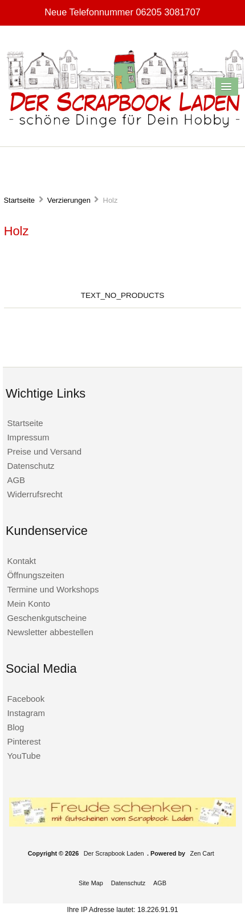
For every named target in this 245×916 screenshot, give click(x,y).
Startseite (19, 200)
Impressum (28, 437)
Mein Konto (28, 603)
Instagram (26, 713)
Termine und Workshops (53, 589)
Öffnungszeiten (35, 575)
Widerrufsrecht (34, 494)
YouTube (23, 755)
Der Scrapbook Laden (114, 853)
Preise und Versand (44, 451)
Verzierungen (69, 200)
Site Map (91, 883)
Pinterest (23, 741)
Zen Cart (202, 853)
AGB (16, 480)
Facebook (25, 699)
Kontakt (21, 561)
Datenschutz (30, 466)
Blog (15, 727)
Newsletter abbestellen (50, 632)
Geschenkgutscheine (47, 618)
